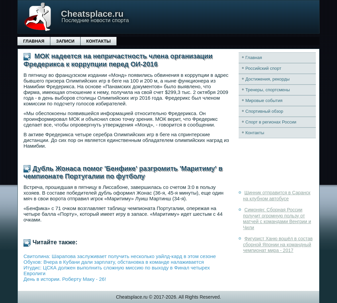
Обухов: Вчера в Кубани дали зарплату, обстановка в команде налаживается (113, 262)
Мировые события (264, 100)
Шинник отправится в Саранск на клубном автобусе (276, 195)
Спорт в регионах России (270, 121)
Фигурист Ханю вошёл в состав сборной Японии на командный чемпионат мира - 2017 (277, 244)
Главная (33, 41)
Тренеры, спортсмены (267, 89)
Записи (65, 41)
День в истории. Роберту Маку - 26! (64, 279)
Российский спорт (263, 68)
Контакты (98, 41)
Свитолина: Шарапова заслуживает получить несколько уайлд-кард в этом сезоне (119, 256)
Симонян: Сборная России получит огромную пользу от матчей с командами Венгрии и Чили (277, 218)
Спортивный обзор (264, 111)
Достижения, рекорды (267, 79)
